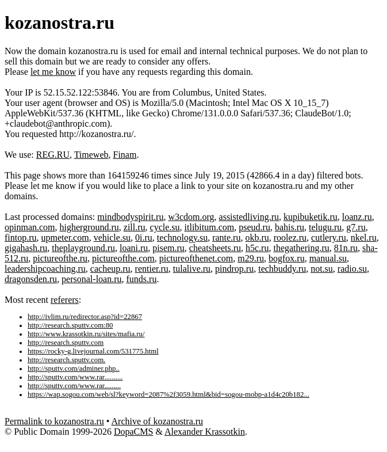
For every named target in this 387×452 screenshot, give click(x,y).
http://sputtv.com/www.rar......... (74, 386)
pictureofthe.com (123, 258)
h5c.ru (257, 248)
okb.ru (257, 237)
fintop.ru (21, 237)
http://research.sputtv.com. (66, 360)
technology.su (182, 237)
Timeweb (91, 154)
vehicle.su (112, 237)
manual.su (328, 258)
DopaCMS (133, 431)
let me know (53, 72)
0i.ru (143, 237)
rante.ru (226, 237)
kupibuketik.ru (310, 217)
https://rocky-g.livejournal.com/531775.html (93, 351)
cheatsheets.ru (215, 248)
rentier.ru (151, 269)
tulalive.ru (191, 269)
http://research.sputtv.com (66, 343)
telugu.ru (325, 227)
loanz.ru (357, 217)
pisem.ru (168, 248)
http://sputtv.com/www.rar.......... (75, 377)
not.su (322, 269)
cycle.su (165, 227)
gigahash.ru (26, 248)
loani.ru (134, 248)
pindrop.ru (234, 269)
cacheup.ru (110, 269)
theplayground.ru (83, 248)
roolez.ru (290, 237)
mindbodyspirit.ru (130, 217)
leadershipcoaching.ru (45, 269)
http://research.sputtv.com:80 (70, 325)
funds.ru (142, 279)
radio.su (352, 269)
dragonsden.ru (31, 279)
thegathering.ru (301, 248)
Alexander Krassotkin (204, 431)
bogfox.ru (287, 258)
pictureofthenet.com (196, 258)
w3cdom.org (191, 217)
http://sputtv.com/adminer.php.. (74, 368)
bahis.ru (289, 227)
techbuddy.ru (282, 269)
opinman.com (30, 227)
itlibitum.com (210, 227)
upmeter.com (65, 237)
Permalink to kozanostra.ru (54, 421)
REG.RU (53, 154)
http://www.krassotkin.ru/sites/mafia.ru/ (86, 334)
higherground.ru (89, 227)
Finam (125, 154)
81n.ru (346, 248)
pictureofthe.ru (60, 258)
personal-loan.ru (91, 279)
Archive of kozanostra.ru (158, 421)
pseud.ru (254, 227)
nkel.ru (364, 237)
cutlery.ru (328, 237)
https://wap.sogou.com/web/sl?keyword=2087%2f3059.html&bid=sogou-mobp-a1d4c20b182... (168, 394)
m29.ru (250, 258)
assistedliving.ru (249, 217)
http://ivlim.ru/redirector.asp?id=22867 (85, 317)
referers (65, 300)
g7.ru (355, 227)
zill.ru (134, 227)
